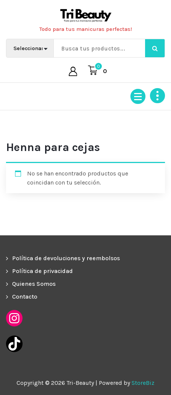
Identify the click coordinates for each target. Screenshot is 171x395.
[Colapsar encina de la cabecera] (157, 95)
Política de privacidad (42, 271)
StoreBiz (143, 382)
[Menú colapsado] (137, 96)
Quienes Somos (34, 283)
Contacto (24, 296)
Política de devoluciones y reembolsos (66, 258)
